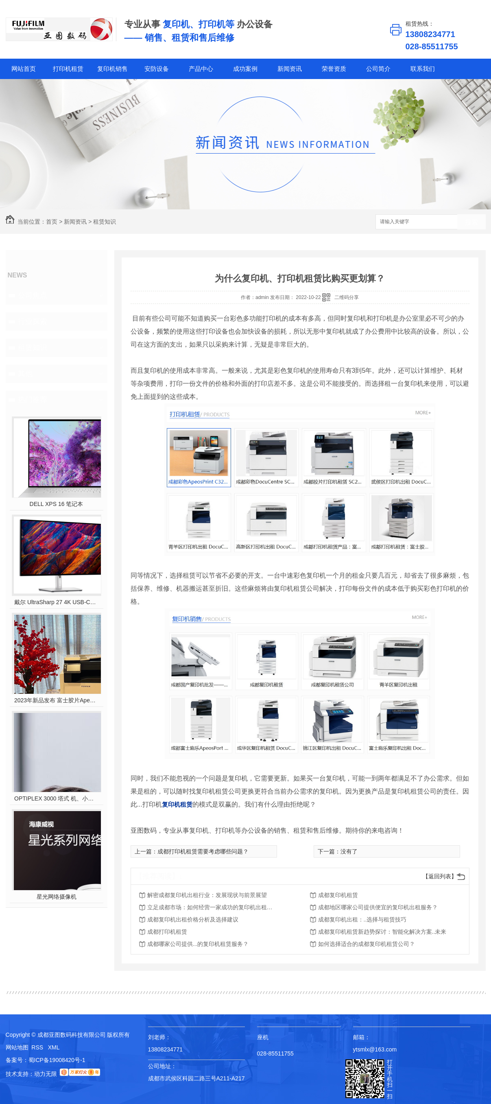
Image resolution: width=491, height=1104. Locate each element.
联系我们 (422, 68)
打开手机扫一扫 (390, 1079)
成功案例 (245, 68)
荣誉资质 (334, 68)
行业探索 (32, 321)
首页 (51, 221)
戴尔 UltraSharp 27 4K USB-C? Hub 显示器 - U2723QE (56, 602)
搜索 (471, 222)
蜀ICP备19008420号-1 (56, 1060)
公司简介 (378, 68)
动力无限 (45, 1074)
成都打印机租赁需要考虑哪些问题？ (203, 851)
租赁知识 (104, 221)
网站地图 (17, 1047)
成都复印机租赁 (338, 895)
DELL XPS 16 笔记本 (56, 504)
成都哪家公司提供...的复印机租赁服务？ (198, 944)
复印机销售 (112, 68)
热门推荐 (32, 400)
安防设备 (156, 68)
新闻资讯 (289, 68)
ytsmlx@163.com (375, 1049)
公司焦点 (32, 295)
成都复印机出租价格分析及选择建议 (192, 919)
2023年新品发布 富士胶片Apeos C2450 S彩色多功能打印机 (56, 700)
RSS (38, 1047)
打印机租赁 (68, 68)
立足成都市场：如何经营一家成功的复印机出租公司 (212, 907)
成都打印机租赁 (167, 931)
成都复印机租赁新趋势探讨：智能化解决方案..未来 (382, 931)
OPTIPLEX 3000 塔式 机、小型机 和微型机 (56, 798)
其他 (25, 373)
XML (54, 1047)
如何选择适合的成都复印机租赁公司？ (366, 944)
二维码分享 (346, 297)
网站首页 (23, 68)
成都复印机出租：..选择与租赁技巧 (362, 919)
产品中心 (201, 68)
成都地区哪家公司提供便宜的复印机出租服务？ (378, 907)
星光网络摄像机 (56, 896)
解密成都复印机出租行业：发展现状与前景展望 (207, 895)
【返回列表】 (440, 876)
